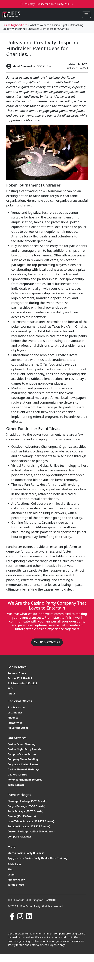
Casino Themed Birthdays (24, 769)
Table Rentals (16, 784)
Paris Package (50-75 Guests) (25, 811)
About (11, 693)
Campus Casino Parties (22, 754)
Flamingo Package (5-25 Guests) (27, 801)
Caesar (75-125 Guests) (22, 816)
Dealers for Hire (17, 774)
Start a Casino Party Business (26, 853)
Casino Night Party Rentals (24, 749)
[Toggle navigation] (86, 15)
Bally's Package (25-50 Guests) (26, 806)
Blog (10, 869)
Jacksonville (15, 722)
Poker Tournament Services (25, 779)
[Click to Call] (22, 4)
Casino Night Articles (15, 25)
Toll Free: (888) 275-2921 (22, 683)
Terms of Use (16, 884)
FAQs (11, 688)
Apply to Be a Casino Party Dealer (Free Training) (38, 858)
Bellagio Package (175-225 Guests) (29, 826)
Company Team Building (23, 759)
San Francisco (16, 707)
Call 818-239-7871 (47, 642)
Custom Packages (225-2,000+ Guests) (31, 831)
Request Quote (17, 673)
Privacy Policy (16, 879)
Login (11, 874)
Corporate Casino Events (23, 764)
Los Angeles (15, 712)
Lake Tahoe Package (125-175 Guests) (31, 821)
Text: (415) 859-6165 (20, 678)
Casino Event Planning (22, 744)
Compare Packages (19, 836)
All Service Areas (18, 727)
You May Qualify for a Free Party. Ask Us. (48, 4)
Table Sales (14, 864)
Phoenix (13, 717)
